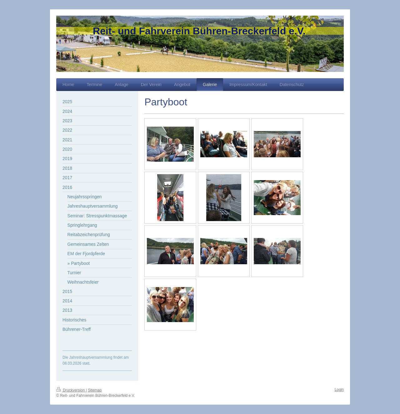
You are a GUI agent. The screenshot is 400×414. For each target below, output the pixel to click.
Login (339, 389)
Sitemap (95, 390)
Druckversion (71, 390)
